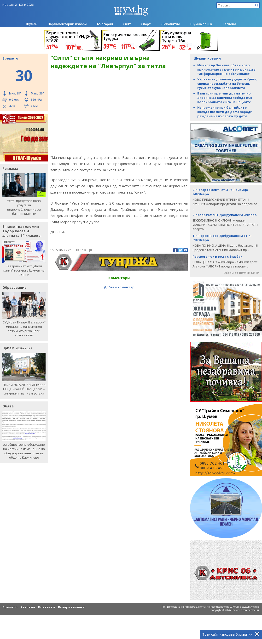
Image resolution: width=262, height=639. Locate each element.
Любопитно (170, 24)
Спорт (146, 24)
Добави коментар (119, 287)
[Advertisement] (119, 301)
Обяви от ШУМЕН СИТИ (241, 273)
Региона (229, 24)
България (105, 24)
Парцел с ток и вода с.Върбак (217, 256)
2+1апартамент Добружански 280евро (224, 215)
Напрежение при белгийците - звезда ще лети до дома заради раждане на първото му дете (224, 111)
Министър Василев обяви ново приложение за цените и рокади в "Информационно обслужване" (226, 69)
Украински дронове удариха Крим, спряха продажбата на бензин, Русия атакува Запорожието (227, 83)
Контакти (46, 607)
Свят (127, 24)
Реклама (28, 607)
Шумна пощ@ (201, 24)
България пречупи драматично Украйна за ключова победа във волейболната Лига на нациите (224, 97)
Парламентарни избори (67, 24)
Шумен (31, 24)
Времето (9, 607)
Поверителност (71, 607)
